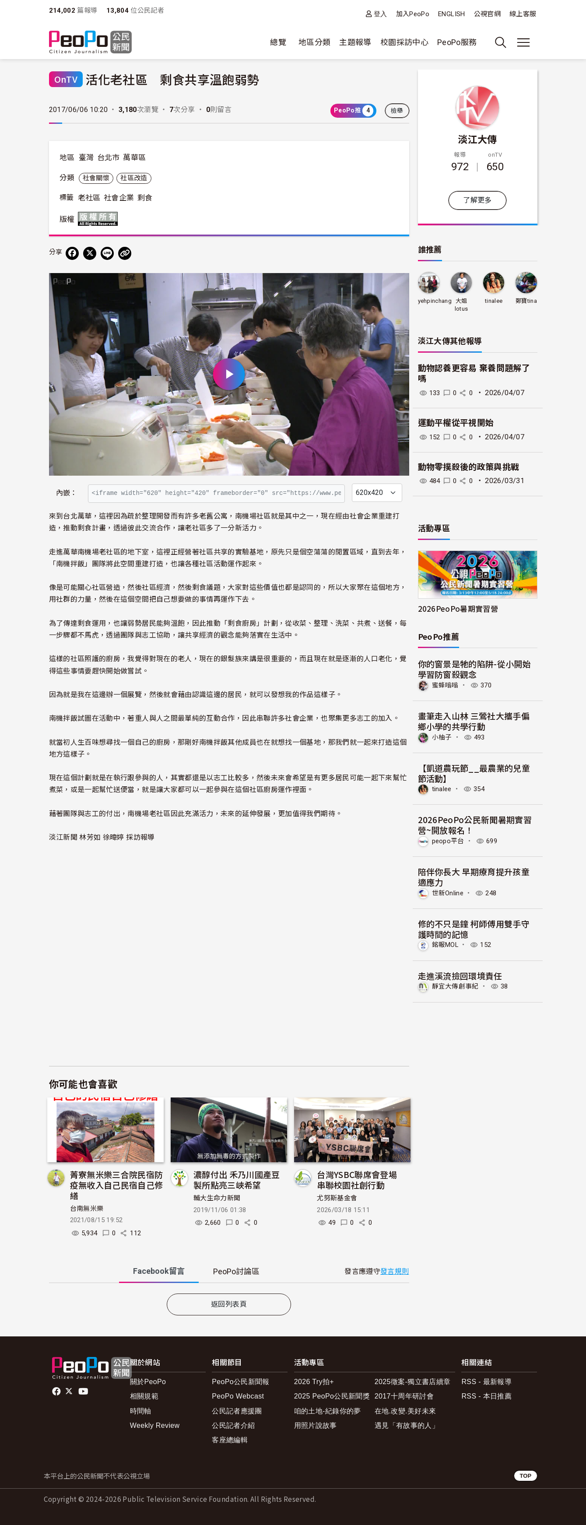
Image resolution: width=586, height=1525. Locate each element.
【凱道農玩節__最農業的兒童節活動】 (474, 773)
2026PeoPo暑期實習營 (458, 608)
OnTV (65, 79)
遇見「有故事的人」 (407, 1425)
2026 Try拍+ (314, 1381)
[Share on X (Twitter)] (89, 253)
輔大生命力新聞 (217, 1198)
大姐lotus (461, 305)
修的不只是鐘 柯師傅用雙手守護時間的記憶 (474, 930)
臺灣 (86, 157)
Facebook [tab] (159, 1271)
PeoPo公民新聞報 (241, 1381)
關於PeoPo (148, 1381)
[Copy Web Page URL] (124, 253)
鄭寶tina (526, 301)
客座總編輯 (230, 1440)
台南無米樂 (87, 1209)
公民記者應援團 (237, 1411)
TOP (525, 1475)
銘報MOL (447, 946)
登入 (380, 14)
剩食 (145, 197)
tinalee (494, 301)
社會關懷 (96, 178)
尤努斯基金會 (337, 1198)
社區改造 (133, 178)
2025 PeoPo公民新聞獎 (332, 1396)
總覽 (278, 42)
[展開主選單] (523, 42)
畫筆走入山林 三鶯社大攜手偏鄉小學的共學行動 (474, 721)
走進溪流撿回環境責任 (460, 977)
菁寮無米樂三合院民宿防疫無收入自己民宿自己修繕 (116, 1184)
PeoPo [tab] (236, 1271)
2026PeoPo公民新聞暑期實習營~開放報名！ (475, 825)
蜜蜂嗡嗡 (446, 685)
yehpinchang (435, 301)
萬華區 (134, 157)
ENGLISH (451, 14)
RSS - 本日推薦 (486, 1396)
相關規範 (144, 1396)
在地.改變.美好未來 (405, 1411)
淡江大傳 (477, 139)
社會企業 (119, 197)
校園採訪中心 (404, 42)
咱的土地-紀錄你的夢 (327, 1411)
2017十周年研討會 (404, 1396)
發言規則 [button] (394, 1271)
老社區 (89, 197)
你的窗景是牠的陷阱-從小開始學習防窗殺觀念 (474, 669)
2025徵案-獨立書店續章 (413, 1381)
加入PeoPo (413, 14)
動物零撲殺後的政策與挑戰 (468, 467)
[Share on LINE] (107, 253)
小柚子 (442, 737)
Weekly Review (155, 1425)
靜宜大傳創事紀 (457, 988)
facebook (57, 1391)
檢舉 (397, 110)
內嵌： (66, 493)
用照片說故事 (315, 1425)
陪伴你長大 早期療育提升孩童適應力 (474, 877)
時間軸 (140, 1411)
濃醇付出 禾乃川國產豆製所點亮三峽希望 (236, 1179)
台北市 (108, 157)
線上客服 (522, 14)
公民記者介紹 (233, 1425)
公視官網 (487, 14)
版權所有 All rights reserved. (100, 219)
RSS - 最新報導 (486, 1381)
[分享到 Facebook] (72, 253)
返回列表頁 (229, 1304)
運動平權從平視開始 (456, 423)
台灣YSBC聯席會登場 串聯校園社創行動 (361, 1179)
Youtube (84, 1391)
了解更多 (477, 200)
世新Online (449, 894)
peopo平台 (449, 842)
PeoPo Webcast (238, 1396)
